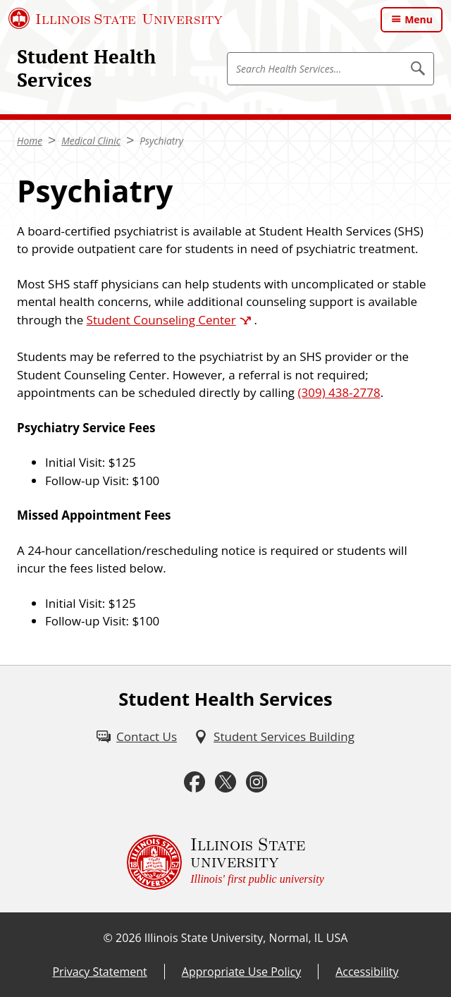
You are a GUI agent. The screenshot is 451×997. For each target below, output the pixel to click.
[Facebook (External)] (194, 782)
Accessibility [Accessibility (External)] (366, 971)
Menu (418, 19)
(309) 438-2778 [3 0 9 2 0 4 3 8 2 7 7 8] (339, 392)
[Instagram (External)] (256, 782)
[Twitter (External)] (225, 782)
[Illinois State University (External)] (115, 18)
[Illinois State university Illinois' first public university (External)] (225, 862)
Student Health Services (86, 68)
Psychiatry (161, 140)
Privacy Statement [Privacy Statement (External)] (99, 971)
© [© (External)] (108, 938)
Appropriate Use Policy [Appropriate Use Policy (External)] (241, 971)
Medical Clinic (91, 140)
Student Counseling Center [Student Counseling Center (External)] (161, 320)
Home (29, 140)
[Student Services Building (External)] (274, 737)
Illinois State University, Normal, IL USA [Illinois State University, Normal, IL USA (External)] (246, 938)
